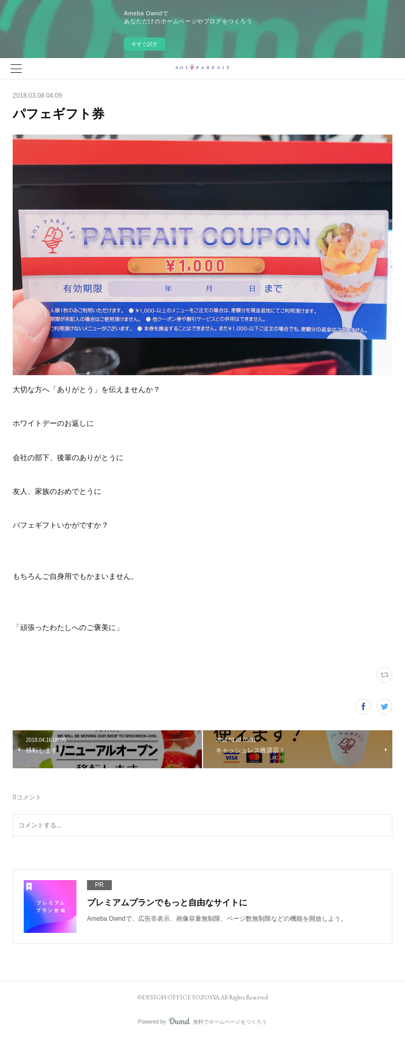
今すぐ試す (144, 44)
